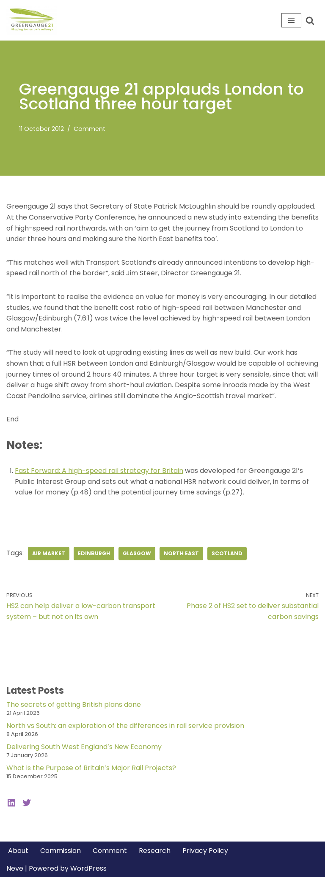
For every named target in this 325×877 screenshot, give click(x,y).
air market (48, 553)
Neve (14, 868)
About (18, 850)
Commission (60, 850)
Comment (89, 129)
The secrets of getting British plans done (73, 704)
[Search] (310, 20)
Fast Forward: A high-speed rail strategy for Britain (99, 470)
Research (155, 850)
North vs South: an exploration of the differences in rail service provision (125, 725)
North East (181, 553)
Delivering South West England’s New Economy (84, 747)
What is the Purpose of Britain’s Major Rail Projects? (91, 768)
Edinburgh (94, 553)
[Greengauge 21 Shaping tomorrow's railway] (33, 20)
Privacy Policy (205, 850)
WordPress (88, 868)
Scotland (227, 553)
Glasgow (137, 553)
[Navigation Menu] (291, 20)
